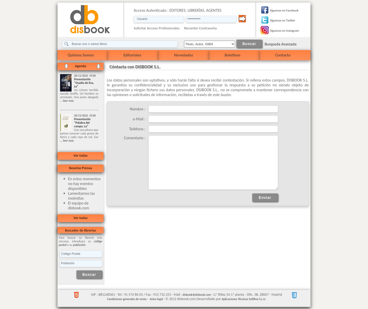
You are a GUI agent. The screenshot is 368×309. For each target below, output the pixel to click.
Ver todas (80, 155)
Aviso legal (156, 299)
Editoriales (132, 55)
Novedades (183, 55)
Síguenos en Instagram (284, 30)
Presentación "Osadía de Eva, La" (84, 82)
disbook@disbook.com (197, 294)
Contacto (282, 55)
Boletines (232, 55)
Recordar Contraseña (200, 28)
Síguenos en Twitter (282, 20)
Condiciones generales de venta (126, 299)
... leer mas (67, 100)
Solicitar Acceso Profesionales (157, 28)
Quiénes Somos (81, 55)
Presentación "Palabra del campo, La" (82, 122)
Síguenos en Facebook (284, 10)
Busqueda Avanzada (280, 44)
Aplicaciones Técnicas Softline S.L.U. (244, 299)
